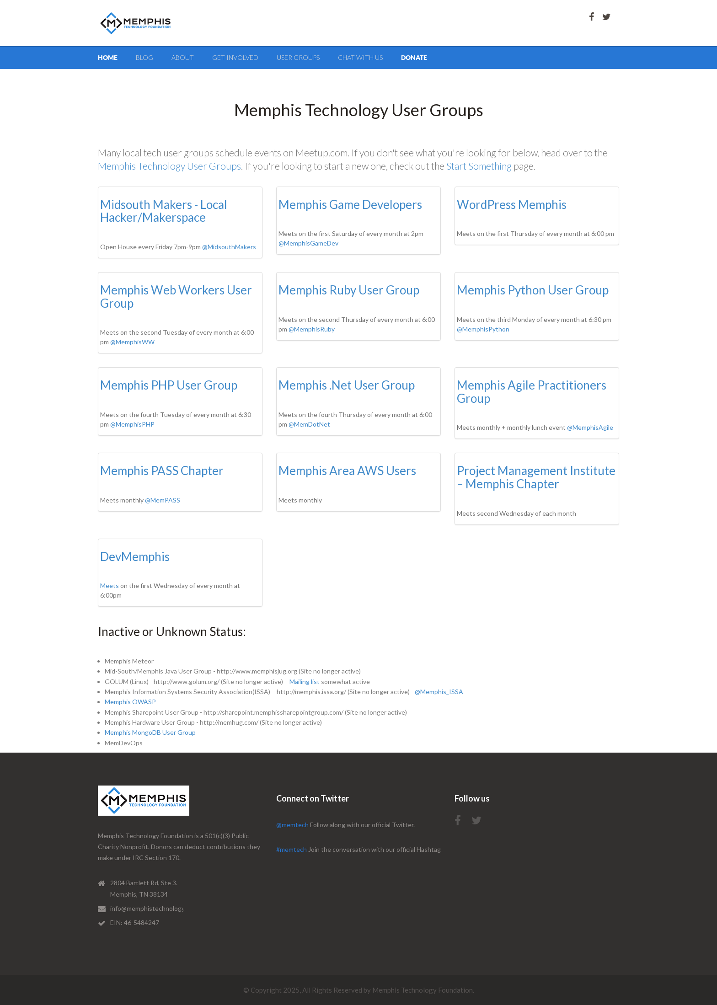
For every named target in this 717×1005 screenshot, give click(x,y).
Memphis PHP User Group (168, 385)
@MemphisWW (132, 342)
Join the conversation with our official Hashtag (358, 849)
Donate (414, 57)
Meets (109, 585)
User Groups (298, 57)
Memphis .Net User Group (346, 385)
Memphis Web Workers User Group (176, 296)
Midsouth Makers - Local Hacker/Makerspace (163, 211)
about (182, 57)
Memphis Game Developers (350, 204)
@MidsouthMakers (229, 247)
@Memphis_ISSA (439, 691)
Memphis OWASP (130, 702)
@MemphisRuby (312, 329)
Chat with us (360, 57)
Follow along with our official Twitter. (345, 825)
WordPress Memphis (512, 204)
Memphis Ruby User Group (348, 290)
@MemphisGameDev (308, 243)
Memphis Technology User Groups (169, 165)
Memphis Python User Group (533, 290)
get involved (235, 57)
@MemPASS (162, 500)
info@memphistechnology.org (152, 908)
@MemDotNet (309, 424)
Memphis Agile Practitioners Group (531, 392)
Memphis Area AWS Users (347, 470)
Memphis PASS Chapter (162, 470)
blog (144, 57)
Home (108, 57)
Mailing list (304, 681)
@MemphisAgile (590, 427)
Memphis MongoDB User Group (150, 732)
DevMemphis (135, 556)
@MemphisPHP (132, 424)
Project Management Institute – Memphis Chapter (536, 477)
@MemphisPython (483, 329)
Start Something (479, 165)
